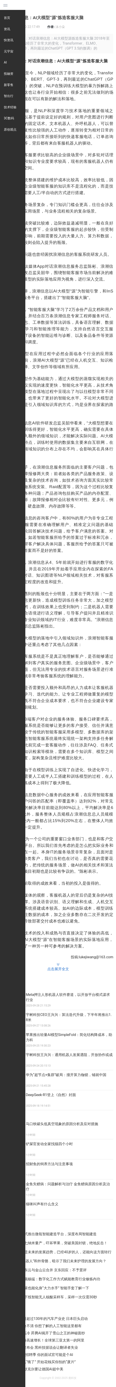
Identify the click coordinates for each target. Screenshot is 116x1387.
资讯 (7, 29)
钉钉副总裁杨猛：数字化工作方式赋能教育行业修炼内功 (55, 1279)
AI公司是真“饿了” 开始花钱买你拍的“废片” (42, 1362)
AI (5, 62)
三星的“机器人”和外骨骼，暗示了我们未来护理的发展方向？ (58, 1261)
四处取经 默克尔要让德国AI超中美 (35, 1369)
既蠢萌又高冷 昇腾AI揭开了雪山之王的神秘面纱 (46, 1333)
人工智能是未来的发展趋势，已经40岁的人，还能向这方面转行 (60, 1252)
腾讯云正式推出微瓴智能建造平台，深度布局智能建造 (53, 1234)
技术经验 (10, 107)
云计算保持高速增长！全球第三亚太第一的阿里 (46, 1340)
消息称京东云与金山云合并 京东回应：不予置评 (48, 1270)
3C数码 (9, 118)
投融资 (8, 73)
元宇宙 (8, 51)
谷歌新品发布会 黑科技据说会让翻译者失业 (43, 1347)
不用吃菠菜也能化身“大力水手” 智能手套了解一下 (49, 1288)
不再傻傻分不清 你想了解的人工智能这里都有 (45, 1326)
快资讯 (8, 40)
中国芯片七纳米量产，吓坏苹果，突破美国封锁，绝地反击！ (58, 1243)
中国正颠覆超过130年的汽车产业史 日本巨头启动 (48, 1319)
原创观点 (10, 129)
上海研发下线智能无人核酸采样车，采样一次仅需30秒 (53, 1297)
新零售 (8, 85)
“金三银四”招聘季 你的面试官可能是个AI (40, 1355)
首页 (7, 18)
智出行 (8, 96)
